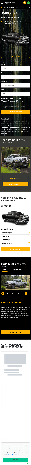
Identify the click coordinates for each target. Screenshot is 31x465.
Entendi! (15, 460)
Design (5, 270)
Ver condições (15, 56)
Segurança (16, 240)
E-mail (3, 73)
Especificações (16, 233)
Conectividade (16, 243)
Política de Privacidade (12, 455)
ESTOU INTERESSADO (15, 112)
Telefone (4, 81)
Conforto (16, 236)
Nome (3, 64)
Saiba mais (15, 178)
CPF (2, 90)
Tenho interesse (16, 184)
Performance (17, 270)
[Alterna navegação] (2, 2)
